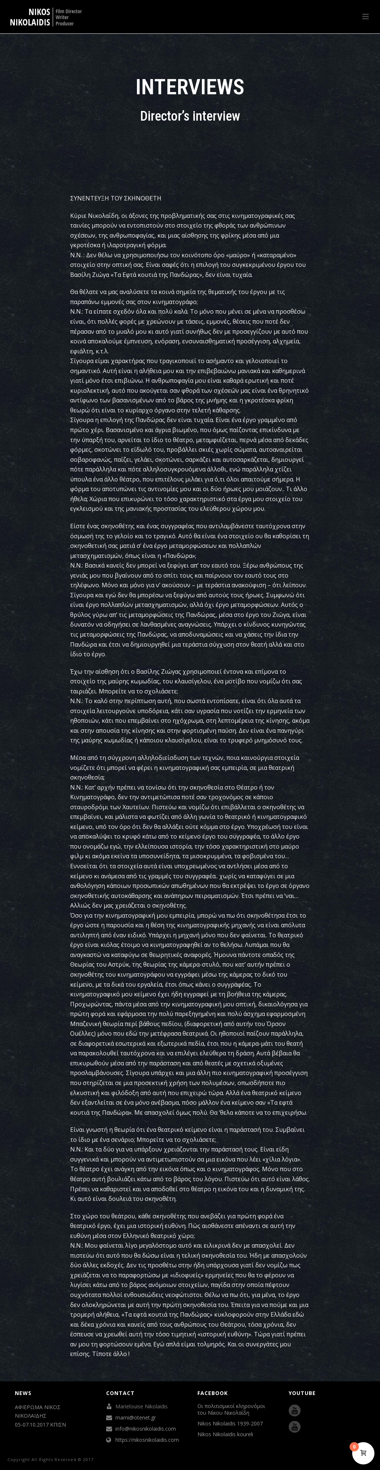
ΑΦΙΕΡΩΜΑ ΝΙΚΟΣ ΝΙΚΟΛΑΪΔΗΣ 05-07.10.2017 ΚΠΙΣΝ (40, 1416)
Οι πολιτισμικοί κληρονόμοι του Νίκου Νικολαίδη (231, 1409)
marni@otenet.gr (135, 1417)
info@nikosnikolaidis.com (145, 1428)
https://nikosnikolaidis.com (147, 1440)
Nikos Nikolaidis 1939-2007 (230, 1423)
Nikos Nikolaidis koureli (225, 1434)
